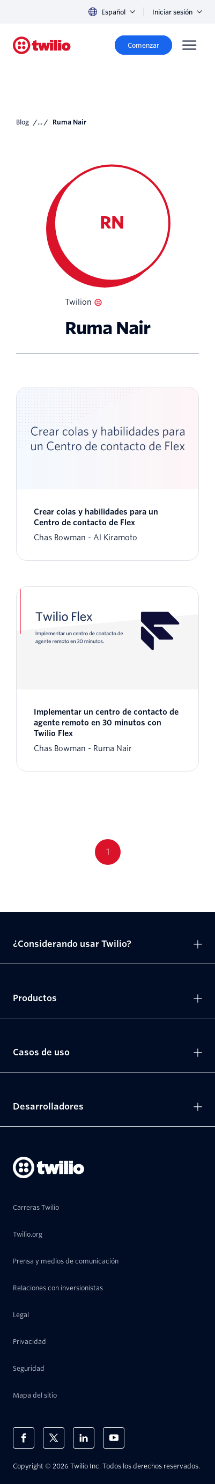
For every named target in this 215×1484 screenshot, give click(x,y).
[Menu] (189, 45)
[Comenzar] (143, 45)
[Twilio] (42, 45)
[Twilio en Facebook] (23, 1438)
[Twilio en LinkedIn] (83, 1438)
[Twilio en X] (53, 1438)
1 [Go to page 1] (107, 852)
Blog (22, 122)
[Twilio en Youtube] (113, 1438)
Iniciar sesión (177, 12)
